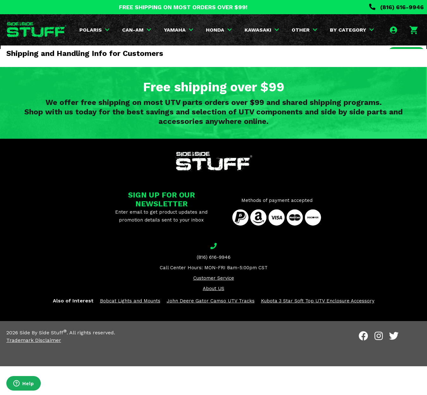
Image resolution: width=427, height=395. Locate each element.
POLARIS (111, 30)
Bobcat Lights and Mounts (130, 329)
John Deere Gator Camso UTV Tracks (211, 329)
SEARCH (404, 67)
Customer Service (213, 307)
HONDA (236, 30)
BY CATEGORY (369, 30)
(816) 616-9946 (396, 7)
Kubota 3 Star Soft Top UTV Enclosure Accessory (317, 329)
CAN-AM (153, 30)
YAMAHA (195, 30)
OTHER (321, 30)
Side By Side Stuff (43, 361)
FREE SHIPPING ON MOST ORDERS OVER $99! (183, 7)
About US (213, 317)
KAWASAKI (278, 30)
